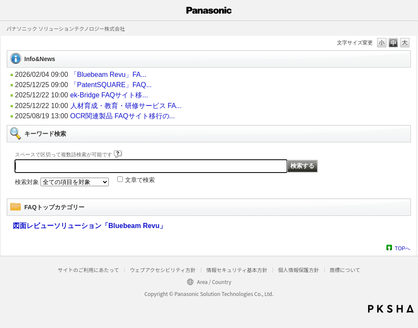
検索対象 (27, 182)
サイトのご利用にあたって (88, 269)
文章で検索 (140, 179)
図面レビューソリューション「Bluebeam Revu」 (89, 225)
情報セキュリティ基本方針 (236, 269)
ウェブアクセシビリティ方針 (163, 269)
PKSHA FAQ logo (391, 308)
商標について (345, 269)
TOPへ (402, 248)
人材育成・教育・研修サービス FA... (126, 105)
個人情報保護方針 (298, 269)
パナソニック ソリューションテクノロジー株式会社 (65, 28)
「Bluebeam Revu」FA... (108, 74)
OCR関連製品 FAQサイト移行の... (122, 116)
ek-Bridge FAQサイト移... (109, 95)
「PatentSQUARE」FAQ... (111, 84)
